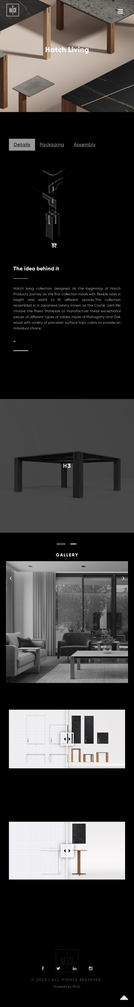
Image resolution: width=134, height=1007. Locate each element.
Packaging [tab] (52, 144)
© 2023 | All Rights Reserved (66, 980)
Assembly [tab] (85, 144)
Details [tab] (22, 144)
